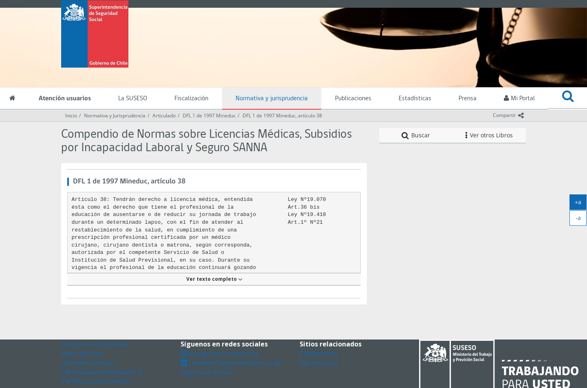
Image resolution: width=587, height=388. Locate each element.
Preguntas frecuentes (94, 344)
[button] (567, 98)
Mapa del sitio (82, 353)
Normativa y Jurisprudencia (115, 115)
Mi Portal (519, 98)
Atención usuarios (65, 98)
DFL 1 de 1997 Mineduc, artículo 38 (282, 115)
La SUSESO (132, 98)
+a (581, 204)
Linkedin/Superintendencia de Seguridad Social (231, 367)
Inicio (71, 115)
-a (581, 220)
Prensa (468, 98)
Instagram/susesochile (219, 353)
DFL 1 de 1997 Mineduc (209, 115)
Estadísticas (415, 98)
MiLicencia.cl (319, 362)
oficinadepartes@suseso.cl (102, 372)
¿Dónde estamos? (88, 362)
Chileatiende (319, 353)
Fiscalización (191, 98)
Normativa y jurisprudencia (272, 98)
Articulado (164, 115)
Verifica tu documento (95, 381)
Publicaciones (353, 98)
